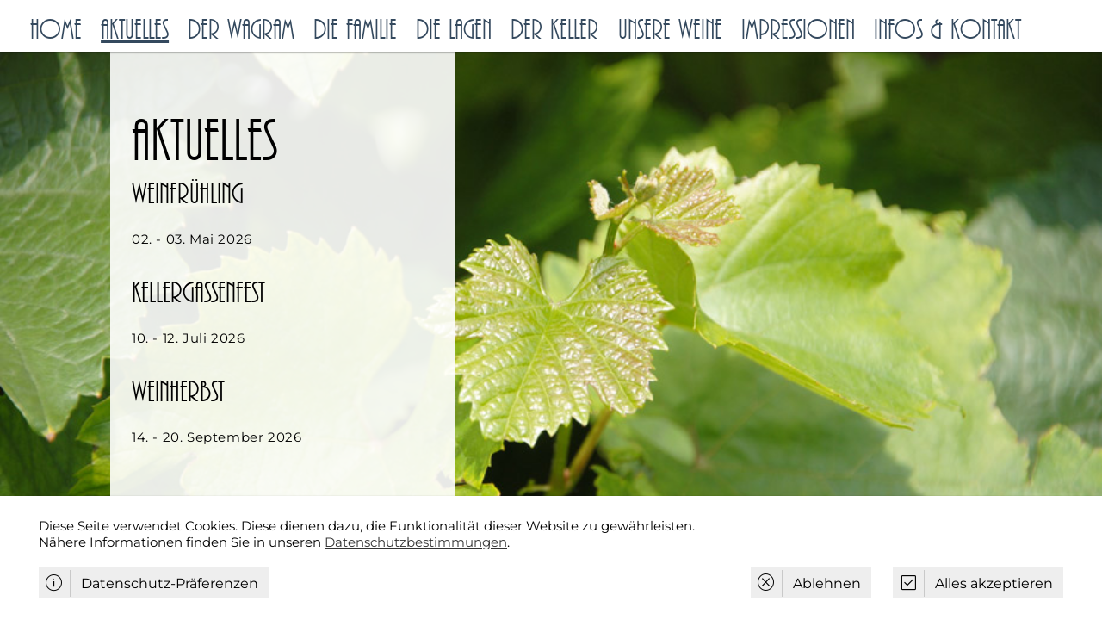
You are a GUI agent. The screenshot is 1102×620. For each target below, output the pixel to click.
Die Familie (355, 30)
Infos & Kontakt (947, 30)
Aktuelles (135, 30)
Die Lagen (454, 30)
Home (56, 30)
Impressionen (798, 30)
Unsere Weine (670, 30)
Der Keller (554, 30)
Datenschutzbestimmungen (416, 542)
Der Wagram (241, 30)
